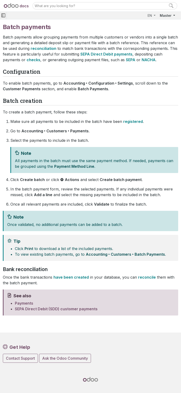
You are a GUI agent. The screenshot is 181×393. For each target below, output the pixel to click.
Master (166, 15)
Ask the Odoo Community (65, 358)
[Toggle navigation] (3, 15)
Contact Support (20, 358)
